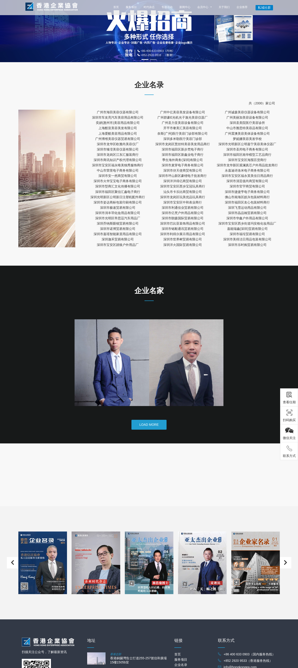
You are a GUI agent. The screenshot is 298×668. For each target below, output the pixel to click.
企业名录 (180, 665)
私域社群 (264, 7)
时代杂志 (149, 7)
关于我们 (224, 7)
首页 (116, 7)
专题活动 (167, 7)
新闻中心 (184, 7)
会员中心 (202, 7)
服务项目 (131, 7)
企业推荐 (242, 7)
